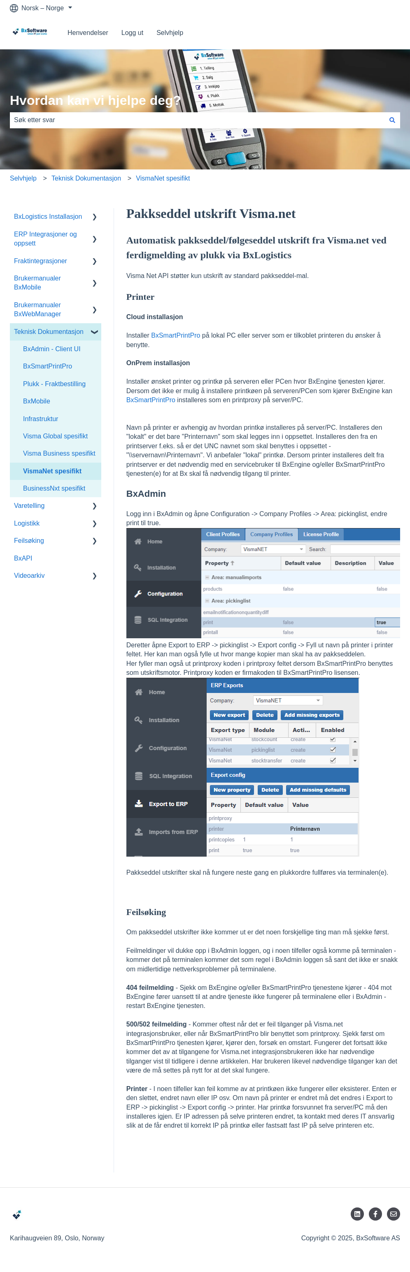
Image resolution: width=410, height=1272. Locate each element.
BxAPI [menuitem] (23, 558)
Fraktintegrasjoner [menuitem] (40, 260)
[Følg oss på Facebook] (375, 1214)
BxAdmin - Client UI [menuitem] (52, 348)
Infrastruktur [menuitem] (40, 418)
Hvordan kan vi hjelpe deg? (95, 100)
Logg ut (132, 32)
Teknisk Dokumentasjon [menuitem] (49, 331)
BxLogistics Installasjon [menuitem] (48, 216)
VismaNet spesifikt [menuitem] (52, 471)
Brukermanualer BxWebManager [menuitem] (37, 309)
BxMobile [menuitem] (36, 401)
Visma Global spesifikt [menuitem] (55, 436)
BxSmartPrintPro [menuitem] (47, 366)
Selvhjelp (169, 32)
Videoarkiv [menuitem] (29, 575)
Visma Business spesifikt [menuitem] (59, 453)
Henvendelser (88, 32)
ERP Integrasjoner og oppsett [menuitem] (45, 239)
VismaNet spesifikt (163, 178)
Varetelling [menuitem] (29, 505)
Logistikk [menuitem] (27, 523)
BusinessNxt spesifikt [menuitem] (54, 488)
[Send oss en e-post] (393, 1214)
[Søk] (392, 120)
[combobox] (197, 120)
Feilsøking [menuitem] (29, 540)
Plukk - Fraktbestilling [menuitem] (54, 383)
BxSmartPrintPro (175, 335)
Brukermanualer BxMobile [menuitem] (37, 283)
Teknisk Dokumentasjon (86, 178)
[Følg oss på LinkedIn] (357, 1214)
